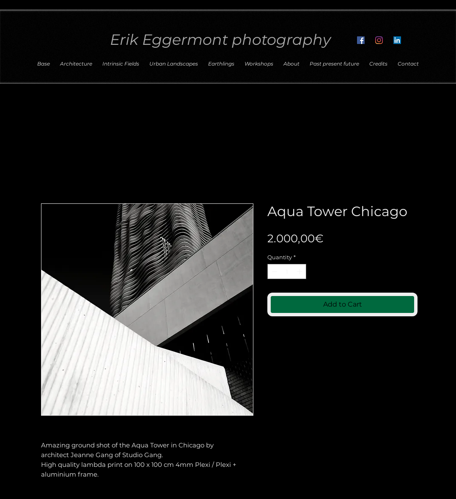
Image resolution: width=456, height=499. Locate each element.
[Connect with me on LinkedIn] (397, 40)
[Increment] (300, 271)
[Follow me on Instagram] (379, 40)
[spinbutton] (287, 271)
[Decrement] (274, 271)
